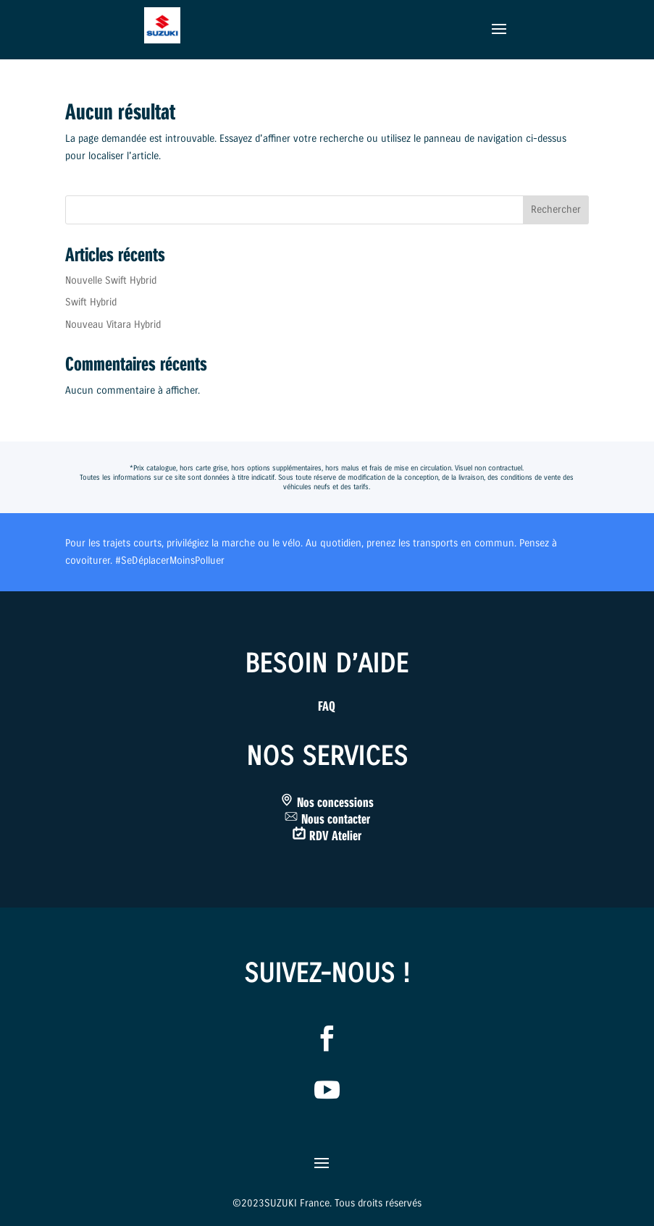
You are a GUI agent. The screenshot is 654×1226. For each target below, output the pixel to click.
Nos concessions (335, 803)
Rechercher (556, 209)
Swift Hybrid (91, 302)
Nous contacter (335, 819)
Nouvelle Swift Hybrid (110, 280)
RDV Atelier (335, 836)
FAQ (326, 706)
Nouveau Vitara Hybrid (113, 324)
